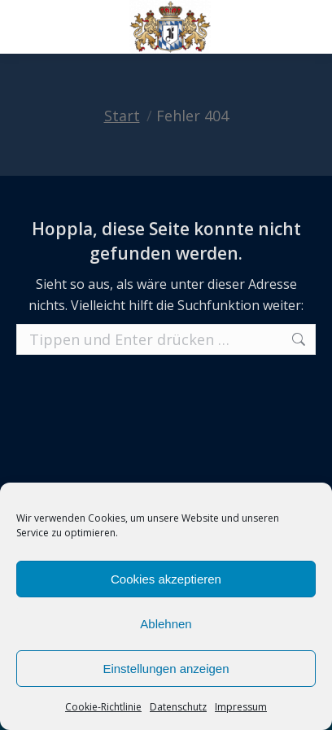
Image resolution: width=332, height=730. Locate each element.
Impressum (241, 707)
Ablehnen (165, 624)
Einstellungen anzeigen (166, 668)
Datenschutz (178, 707)
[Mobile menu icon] (26, 27)
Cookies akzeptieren (166, 579)
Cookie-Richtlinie (103, 707)
